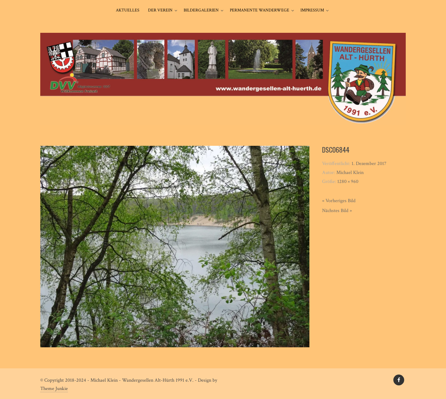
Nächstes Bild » (337, 210)
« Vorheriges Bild (339, 200)
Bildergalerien (201, 10)
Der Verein (160, 10)
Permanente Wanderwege (259, 10)
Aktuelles (127, 10)
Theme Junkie (54, 388)
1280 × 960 (347, 181)
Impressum (312, 10)
